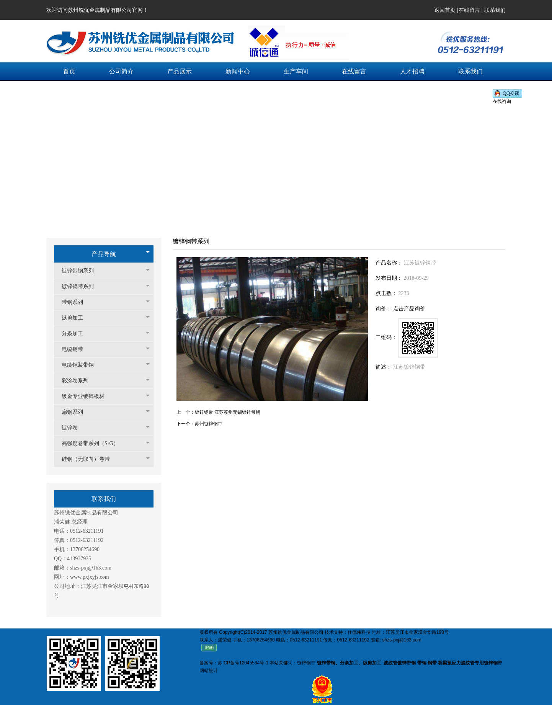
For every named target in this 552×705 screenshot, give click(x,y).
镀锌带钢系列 (81, 271)
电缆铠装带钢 (81, 365)
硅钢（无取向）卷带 (90, 459)
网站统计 (208, 670)
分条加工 (76, 333)
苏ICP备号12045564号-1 (243, 663)
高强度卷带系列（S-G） (94, 443)
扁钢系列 (76, 412)
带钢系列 (76, 302)
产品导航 (103, 254)
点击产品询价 (409, 309)
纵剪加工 (76, 318)
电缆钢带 (76, 349)
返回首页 (445, 10)
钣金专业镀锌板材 (87, 396)
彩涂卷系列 (79, 381)
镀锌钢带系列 (81, 286)
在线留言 (469, 10)
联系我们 (495, 10)
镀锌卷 (73, 428)
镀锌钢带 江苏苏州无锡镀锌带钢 (227, 412)
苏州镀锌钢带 (208, 423)
